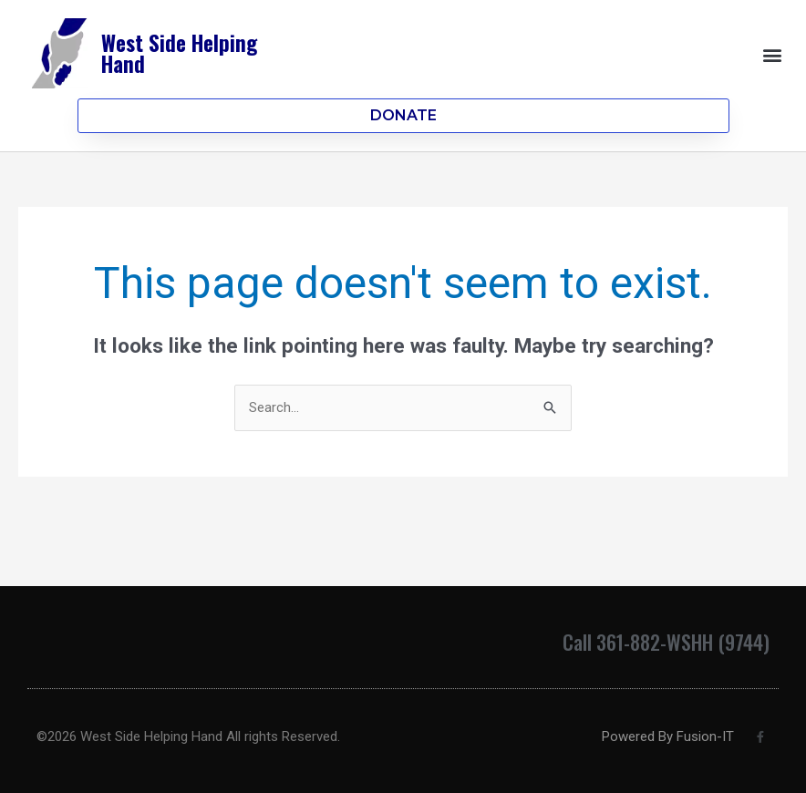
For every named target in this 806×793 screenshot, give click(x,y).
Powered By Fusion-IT (668, 736)
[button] (773, 54)
